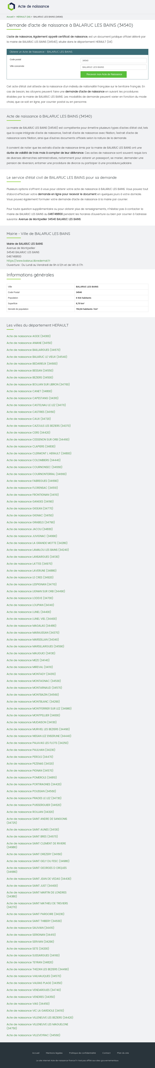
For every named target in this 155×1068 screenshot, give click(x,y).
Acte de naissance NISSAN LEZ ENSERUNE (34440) (39, 736)
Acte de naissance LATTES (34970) (29, 564)
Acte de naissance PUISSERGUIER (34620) (34, 805)
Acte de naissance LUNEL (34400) (29, 612)
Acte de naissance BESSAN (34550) (30, 370)
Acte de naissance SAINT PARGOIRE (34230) (35, 914)
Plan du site (123, 1053)
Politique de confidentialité (82, 1053)
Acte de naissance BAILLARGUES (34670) (33, 350)
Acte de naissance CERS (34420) (28, 432)
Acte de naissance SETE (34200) (28, 948)
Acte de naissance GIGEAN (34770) (30, 508)
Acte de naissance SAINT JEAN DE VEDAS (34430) (39, 879)
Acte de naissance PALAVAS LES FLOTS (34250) (37, 743)
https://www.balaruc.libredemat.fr (28, 261)
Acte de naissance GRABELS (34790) (31, 522)
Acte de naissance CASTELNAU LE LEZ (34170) (36, 405)
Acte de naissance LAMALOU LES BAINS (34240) (38, 550)
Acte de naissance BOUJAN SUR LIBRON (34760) (38, 384)
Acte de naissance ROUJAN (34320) (30, 812)
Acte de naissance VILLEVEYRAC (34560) (33, 1035)
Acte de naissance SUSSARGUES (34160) (33, 955)
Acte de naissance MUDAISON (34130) (32, 722)
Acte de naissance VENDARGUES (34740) (34, 990)
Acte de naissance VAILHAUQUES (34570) (34, 976)
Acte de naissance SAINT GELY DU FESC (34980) (38, 861)
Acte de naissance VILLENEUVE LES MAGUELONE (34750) (37, 1026)
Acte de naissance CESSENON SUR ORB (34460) (38, 439)
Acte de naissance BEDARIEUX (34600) (32, 363)
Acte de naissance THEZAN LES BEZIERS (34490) (38, 969)
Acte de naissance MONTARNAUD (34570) (34, 688)
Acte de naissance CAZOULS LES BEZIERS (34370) (39, 426)
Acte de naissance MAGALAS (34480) (31, 626)
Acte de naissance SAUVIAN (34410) (30, 928)
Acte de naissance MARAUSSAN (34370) (33, 632)
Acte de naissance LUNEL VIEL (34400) (32, 619)
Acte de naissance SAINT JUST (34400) (32, 886)
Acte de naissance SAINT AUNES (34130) (33, 829)
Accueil (10, 17)
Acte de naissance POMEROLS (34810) (32, 777)
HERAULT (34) (23, 17)
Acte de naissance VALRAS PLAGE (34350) (34, 983)
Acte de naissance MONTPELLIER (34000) (33, 715)
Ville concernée (17, 66)
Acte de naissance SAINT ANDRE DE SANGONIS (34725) (37, 821)
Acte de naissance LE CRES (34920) (30, 577)
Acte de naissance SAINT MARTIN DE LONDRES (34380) (36, 894)
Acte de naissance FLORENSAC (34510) (32, 488)
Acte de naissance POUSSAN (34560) (31, 791)
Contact (106, 1053)
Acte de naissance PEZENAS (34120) (30, 763)
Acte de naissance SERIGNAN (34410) (31, 935)
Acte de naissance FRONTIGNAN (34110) (33, 495)
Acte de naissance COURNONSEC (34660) (34, 467)
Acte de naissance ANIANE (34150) (29, 343)
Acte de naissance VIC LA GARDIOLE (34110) (35, 1010)
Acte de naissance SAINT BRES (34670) (32, 836)
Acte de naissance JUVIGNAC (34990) (32, 536)
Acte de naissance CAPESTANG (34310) (33, 398)
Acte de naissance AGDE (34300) (29, 336)
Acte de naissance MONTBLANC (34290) (33, 701)
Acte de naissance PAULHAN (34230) (31, 750)
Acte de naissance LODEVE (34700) (30, 598)
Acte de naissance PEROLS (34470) (30, 757)
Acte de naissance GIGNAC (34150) (30, 515)
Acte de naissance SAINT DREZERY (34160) (34, 854)
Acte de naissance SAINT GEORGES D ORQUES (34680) (37, 870)
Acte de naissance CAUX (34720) (29, 419)
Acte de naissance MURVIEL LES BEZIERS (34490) (38, 729)
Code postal (15, 59)
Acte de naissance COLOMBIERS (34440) (34, 460)
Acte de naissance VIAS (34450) (28, 1004)
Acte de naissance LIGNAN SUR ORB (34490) (36, 591)
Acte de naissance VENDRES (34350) (31, 997)
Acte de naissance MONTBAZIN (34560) (33, 695)
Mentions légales (54, 1053)
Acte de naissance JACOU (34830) (30, 529)
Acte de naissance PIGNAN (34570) (30, 770)
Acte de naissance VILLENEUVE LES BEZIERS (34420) (40, 1017)
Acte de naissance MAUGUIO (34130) (31, 653)
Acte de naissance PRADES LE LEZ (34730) (34, 798)
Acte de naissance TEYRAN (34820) (30, 962)
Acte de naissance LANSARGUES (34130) (33, 557)
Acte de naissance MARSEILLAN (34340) (33, 639)
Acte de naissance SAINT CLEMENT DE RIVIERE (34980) (36, 845)
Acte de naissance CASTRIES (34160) (31, 412)
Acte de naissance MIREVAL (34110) (30, 667)
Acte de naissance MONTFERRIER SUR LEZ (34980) (39, 708)
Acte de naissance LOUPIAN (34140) (30, 605)
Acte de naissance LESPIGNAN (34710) (32, 584)
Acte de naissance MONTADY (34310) (31, 674)
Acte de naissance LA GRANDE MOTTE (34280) (37, 543)
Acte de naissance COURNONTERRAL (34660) (37, 474)
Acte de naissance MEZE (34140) (28, 660)
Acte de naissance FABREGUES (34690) (33, 481)
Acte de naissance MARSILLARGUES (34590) (35, 646)
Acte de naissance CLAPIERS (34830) (31, 446)
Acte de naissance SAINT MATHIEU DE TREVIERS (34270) (37, 905)
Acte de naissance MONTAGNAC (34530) (34, 681)
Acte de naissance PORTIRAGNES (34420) (34, 784)
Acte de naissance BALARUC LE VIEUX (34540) (37, 357)
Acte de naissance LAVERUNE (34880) (32, 570)
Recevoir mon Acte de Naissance (104, 74)
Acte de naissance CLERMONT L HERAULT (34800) (39, 453)
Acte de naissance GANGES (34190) (30, 501)
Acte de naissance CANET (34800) (29, 391)
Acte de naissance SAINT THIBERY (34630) (34, 921)
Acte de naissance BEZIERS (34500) (30, 377)
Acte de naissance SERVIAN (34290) (30, 942)
